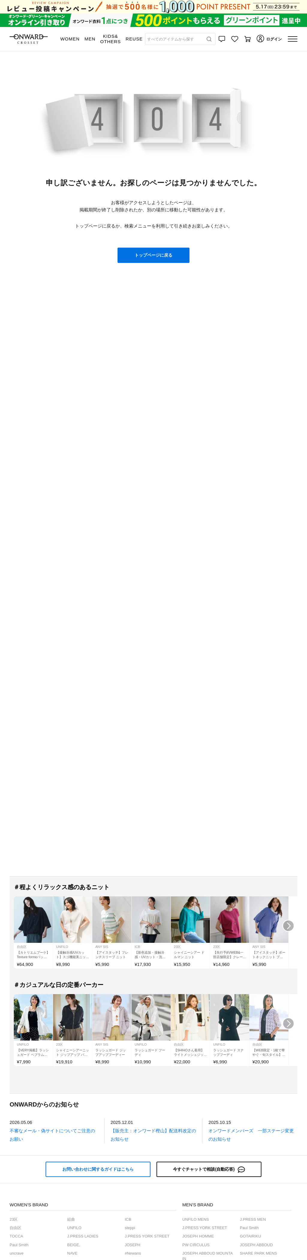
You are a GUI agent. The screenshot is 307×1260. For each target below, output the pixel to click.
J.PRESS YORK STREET (147, 1236)
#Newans (133, 1253)
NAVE (72, 1253)
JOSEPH (132, 1245)
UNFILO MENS (195, 1219)
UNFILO (74, 1228)
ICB (128, 1219)
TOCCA (16, 1236)
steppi (130, 1228)
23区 (14, 1219)
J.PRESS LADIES (82, 1236)
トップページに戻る (153, 255)
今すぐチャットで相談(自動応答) (209, 1169)
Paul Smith (19, 1245)
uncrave (16, 1253)
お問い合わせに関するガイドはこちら (98, 1169)
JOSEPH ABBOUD (256, 1245)
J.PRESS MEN (253, 1219)
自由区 (15, 1228)
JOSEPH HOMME (198, 1236)
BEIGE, (73, 1245)
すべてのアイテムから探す (170, 39)
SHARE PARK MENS (258, 1253)
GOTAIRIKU (250, 1236)
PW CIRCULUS (196, 1245)
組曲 (71, 1219)
